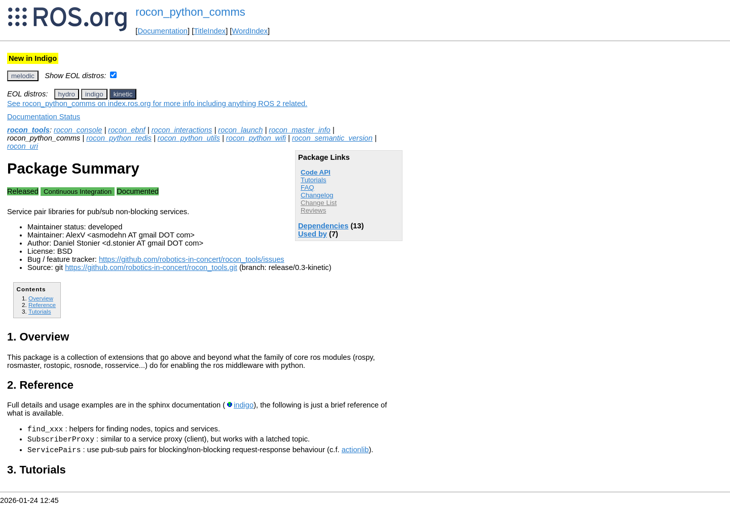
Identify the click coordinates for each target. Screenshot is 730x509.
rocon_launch (240, 130)
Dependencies (323, 226)
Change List (319, 203)
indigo (94, 94)
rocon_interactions (182, 130)
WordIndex (250, 31)
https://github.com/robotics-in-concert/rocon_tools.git (151, 267)
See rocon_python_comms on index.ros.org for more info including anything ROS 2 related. (157, 103)
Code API (316, 172)
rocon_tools (28, 130)
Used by (312, 234)
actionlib (355, 454)
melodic (22, 76)
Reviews (313, 210)
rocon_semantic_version (332, 138)
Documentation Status (43, 117)
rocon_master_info (299, 130)
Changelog (317, 195)
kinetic (123, 94)
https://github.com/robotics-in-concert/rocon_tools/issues (191, 259)
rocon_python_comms (190, 12)
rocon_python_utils (189, 138)
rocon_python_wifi (256, 138)
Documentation (162, 31)
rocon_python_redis (119, 138)
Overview (40, 298)
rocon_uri (22, 146)
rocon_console (78, 130)
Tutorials (313, 180)
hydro (66, 94)
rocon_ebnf (126, 130)
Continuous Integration (78, 191)
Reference (42, 304)
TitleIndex (210, 31)
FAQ (307, 187)
